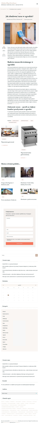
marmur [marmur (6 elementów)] (21, 406)
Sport (4, 342)
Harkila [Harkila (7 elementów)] (22, 403)
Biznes (4, 311)
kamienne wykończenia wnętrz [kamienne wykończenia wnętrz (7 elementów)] (8, 406)
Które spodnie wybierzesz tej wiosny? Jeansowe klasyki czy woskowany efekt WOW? (19, 267)
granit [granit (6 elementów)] (18, 403)
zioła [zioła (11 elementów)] (3, 415)
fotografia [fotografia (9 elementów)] (4, 403)
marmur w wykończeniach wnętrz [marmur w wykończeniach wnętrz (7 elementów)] (9, 408)
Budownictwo (6, 313)
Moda (4, 330)
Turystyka (5, 344)
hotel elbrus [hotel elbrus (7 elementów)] (32, 403)
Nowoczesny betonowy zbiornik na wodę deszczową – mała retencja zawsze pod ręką (19, 271)
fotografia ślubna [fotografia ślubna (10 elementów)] (11, 403)
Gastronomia (23, 149)
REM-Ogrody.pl (15, 103)
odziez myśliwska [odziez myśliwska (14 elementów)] (5, 410)
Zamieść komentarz (4, 55)
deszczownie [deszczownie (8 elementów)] (18, 401)
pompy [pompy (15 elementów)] (18, 410)
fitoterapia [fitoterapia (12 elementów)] (29, 401)
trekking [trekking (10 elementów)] (4, 413)
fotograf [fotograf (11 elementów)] (35, 401)
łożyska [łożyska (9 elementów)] (20, 415)
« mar (3, 285)
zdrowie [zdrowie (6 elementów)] (34, 413)
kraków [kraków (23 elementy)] (17, 406)
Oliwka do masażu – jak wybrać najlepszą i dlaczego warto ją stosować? (18, 274)
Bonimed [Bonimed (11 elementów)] (7, 401)
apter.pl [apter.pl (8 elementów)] (2, 401)
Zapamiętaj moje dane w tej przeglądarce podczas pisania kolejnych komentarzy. (18, 240)
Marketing (5, 328)
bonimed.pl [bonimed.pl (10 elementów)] (12, 401)
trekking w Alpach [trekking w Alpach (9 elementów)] (10, 413)
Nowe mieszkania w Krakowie (8, 200)
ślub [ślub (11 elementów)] (34, 415)
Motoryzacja (5, 332)
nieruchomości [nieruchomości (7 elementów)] (31, 408)
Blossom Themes (6, 422)
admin (4, 50)
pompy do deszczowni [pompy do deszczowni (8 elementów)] (33, 410)
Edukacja (5, 318)
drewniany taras (24, 120)
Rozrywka (5, 339)
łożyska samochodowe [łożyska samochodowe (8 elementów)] (27, 415)
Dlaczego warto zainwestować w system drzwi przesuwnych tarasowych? (18, 276)
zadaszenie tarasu (12, 122)
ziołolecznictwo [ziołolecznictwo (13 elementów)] (8, 415)
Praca (4, 337)
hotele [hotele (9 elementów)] (26, 403)
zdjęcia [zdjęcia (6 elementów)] (30, 413)
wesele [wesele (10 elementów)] (26, 413)
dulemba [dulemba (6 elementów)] (24, 401)
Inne (4, 323)
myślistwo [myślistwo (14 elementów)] (25, 408)
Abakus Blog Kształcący (8, 3)
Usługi (4, 346)
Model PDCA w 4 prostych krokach (10, 264)
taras (32, 120)
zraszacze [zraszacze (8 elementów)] (16, 415)
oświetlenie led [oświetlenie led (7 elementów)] (13, 410)
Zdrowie (4, 349)
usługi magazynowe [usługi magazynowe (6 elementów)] (20, 413)
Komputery (5, 325)
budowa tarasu (15, 120)
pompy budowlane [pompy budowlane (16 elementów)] (24, 410)
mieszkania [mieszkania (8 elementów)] (19, 408)
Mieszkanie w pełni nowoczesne (29, 199)
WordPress (17, 422)
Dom (19, 13)
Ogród (4, 335)
